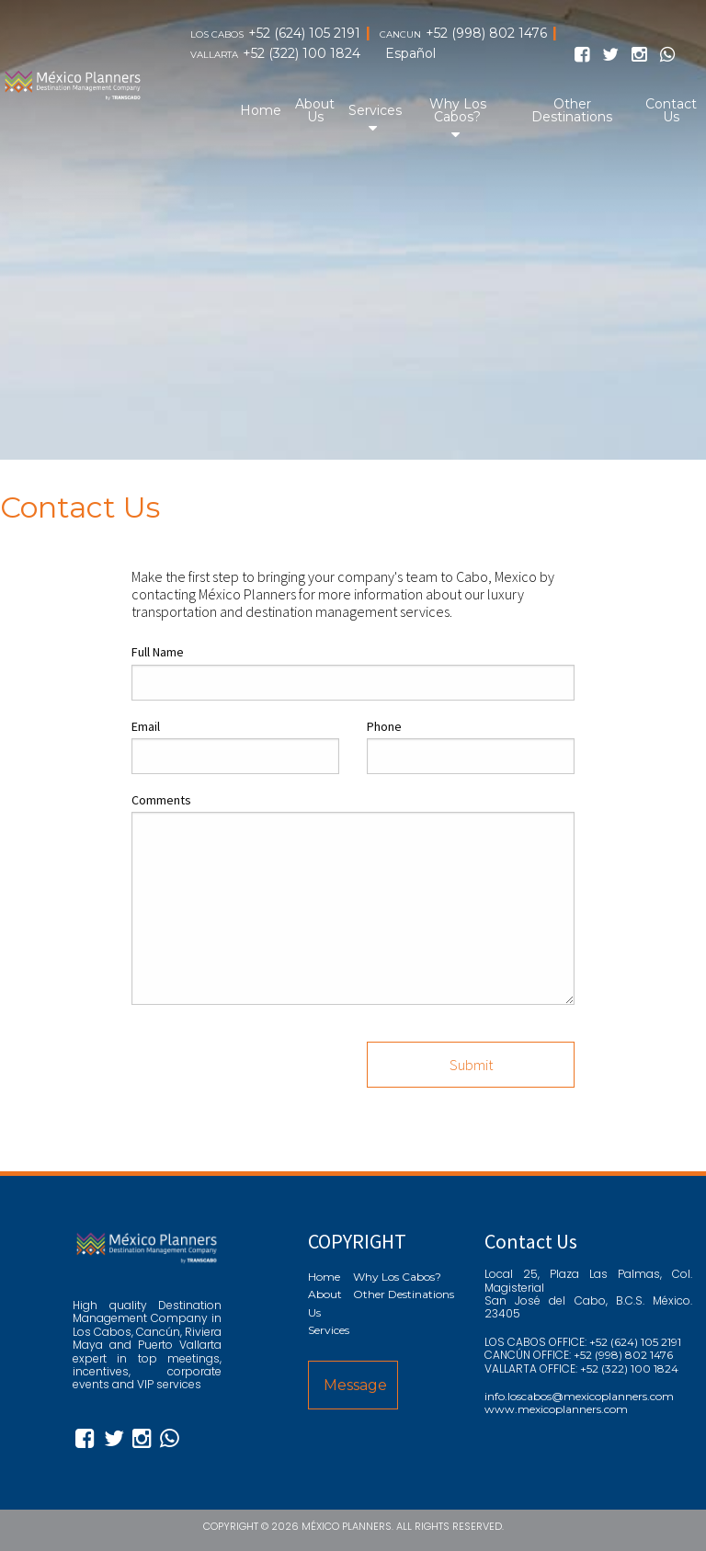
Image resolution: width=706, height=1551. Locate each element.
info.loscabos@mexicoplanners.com (579, 1396)
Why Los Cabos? (457, 110)
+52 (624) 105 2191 (304, 33)
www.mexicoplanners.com (556, 1409)
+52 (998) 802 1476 (486, 33)
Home (260, 110)
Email (145, 726)
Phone (384, 726)
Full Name (157, 652)
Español (410, 54)
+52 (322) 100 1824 (301, 54)
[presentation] (271, 1055)
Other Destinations (571, 110)
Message (355, 1385)
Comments (161, 800)
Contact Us (671, 110)
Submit (471, 1064)
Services (375, 110)
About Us (315, 110)
